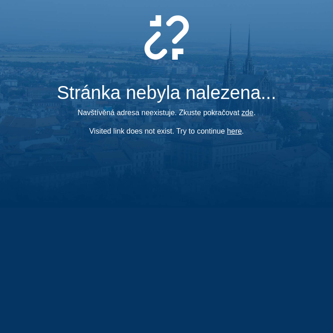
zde (247, 113)
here (234, 131)
